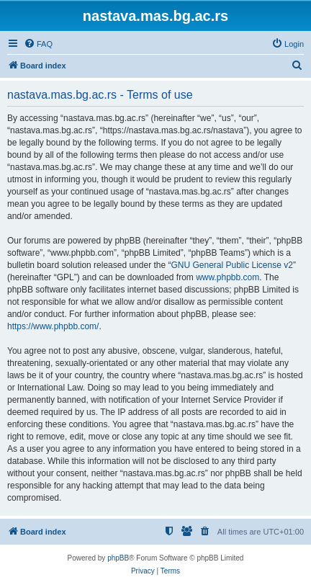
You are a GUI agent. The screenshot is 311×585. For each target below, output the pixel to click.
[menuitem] (38, 44)
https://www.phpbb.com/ (53, 326)
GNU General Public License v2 (231, 265)
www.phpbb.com (227, 277)
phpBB (118, 558)
